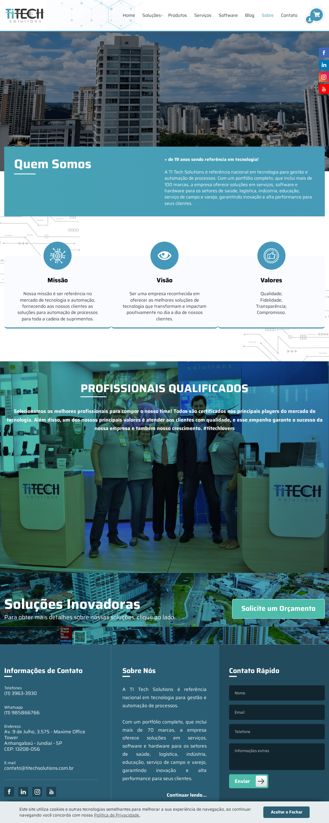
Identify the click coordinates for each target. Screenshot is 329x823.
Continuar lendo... (187, 795)
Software (228, 15)
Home (129, 15)
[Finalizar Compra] (309, 19)
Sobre (268, 15)
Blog (249, 15)
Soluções (151, 15)
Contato (289, 15)
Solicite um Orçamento (278, 608)
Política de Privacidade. (117, 815)
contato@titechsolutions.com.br (39, 768)
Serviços (202, 15)
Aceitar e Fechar (286, 812)
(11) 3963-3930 (20, 693)
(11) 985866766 (22, 712)
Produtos (177, 15)
